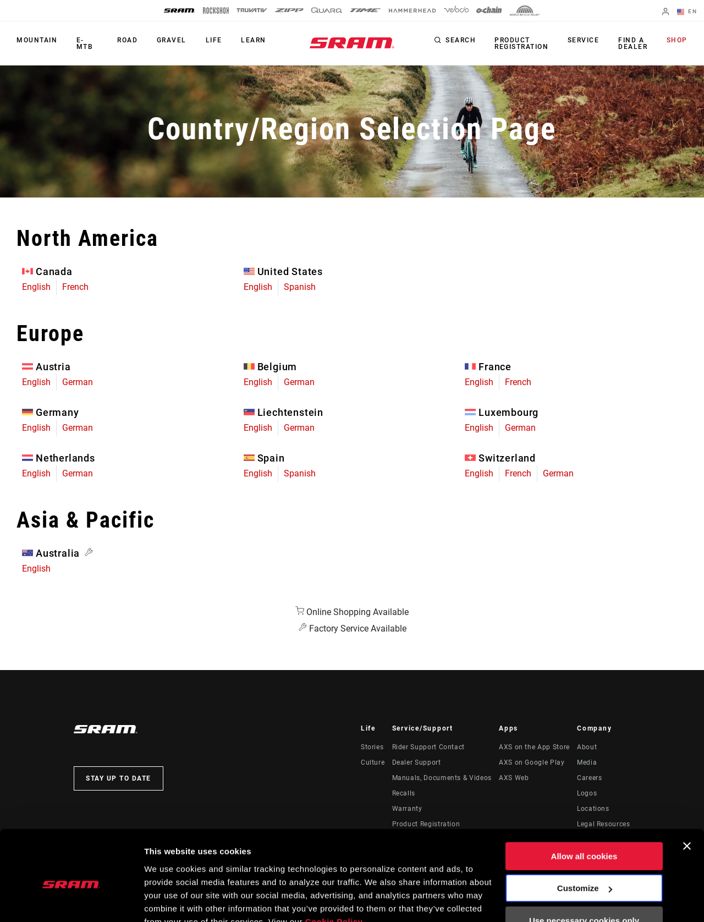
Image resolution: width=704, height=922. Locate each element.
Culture (372, 762)
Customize (584, 836)
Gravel (173, 41)
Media (587, 762)
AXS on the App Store (534, 747)
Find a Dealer (633, 43)
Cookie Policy (334, 870)
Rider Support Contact (428, 747)
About (587, 747)
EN (687, 12)
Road (129, 41)
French (75, 287)
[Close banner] (687, 794)
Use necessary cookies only (584, 869)
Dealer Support (416, 762)
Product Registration (523, 43)
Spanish (300, 287)
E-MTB (84, 43)
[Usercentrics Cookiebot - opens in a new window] (71, 900)
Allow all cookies (584, 804)
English (36, 287)
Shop (677, 41)
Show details (169, 900)
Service (585, 41)
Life (214, 41)
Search (462, 41)
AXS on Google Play (532, 762)
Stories (372, 747)
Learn (254, 41)
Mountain (36, 41)
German (77, 382)
